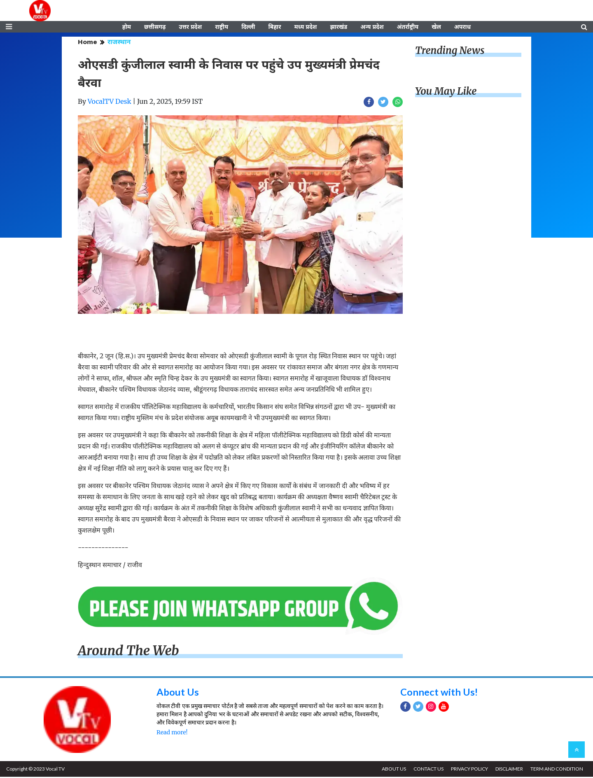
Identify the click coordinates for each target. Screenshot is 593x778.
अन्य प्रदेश (371, 27)
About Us (177, 693)
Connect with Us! (439, 693)
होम (126, 27)
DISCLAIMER (508, 770)
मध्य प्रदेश (305, 27)
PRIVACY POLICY (468, 770)
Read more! (171, 733)
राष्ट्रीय (221, 27)
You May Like (446, 92)
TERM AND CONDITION (556, 770)
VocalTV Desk (109, 102)
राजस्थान (119, 43)
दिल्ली (248, 27)
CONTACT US (427, 770)
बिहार (274, 27)
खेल (436, 27)
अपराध (462, 27)
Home (87, 43)
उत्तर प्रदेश (190, 27)
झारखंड (338, 27)
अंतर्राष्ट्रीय (408, 27)
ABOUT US (392, 770)
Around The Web (128, 652)
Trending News (449, 51)
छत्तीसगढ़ (155, 27)
